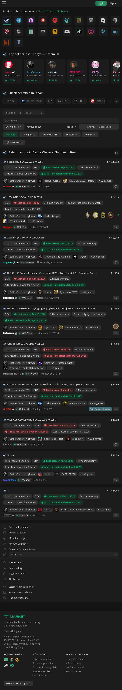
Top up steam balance (17, 591)
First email (10, 100)
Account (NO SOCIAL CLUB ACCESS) (26, 237)
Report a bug (12, 567)
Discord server (73, 671)
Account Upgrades (15, 542)
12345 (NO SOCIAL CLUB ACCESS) (24, 196)
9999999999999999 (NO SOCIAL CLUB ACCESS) (31, 419)
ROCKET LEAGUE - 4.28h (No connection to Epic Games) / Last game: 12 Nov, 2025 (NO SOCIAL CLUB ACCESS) (52, 383)
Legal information (41, 658)
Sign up (114, 3)
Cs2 (50, 100)
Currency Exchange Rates (19, 548)
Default (10, 134)
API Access (11, 578)
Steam (11, 454)
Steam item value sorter (18, 585)
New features (13, 561)
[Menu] (4, 3)
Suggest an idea (14, 572)
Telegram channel (75, 658)
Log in (101, 3)
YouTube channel (75, 667)
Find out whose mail (16, 596)
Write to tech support (18, 683)
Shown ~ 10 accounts (99, 126)
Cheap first (29, 134)
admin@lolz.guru (12, 631)
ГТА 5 (65, 100)
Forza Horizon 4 (103, 100)
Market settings (14, 537)
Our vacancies (39, 675)
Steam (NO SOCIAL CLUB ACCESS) (25, 161)
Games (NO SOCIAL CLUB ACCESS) (25, 343)
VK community (73, 663)
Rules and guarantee (16, 526)
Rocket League (31, 101)
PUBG (82, 100)
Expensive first (50, 134)
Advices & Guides (15, 531)
